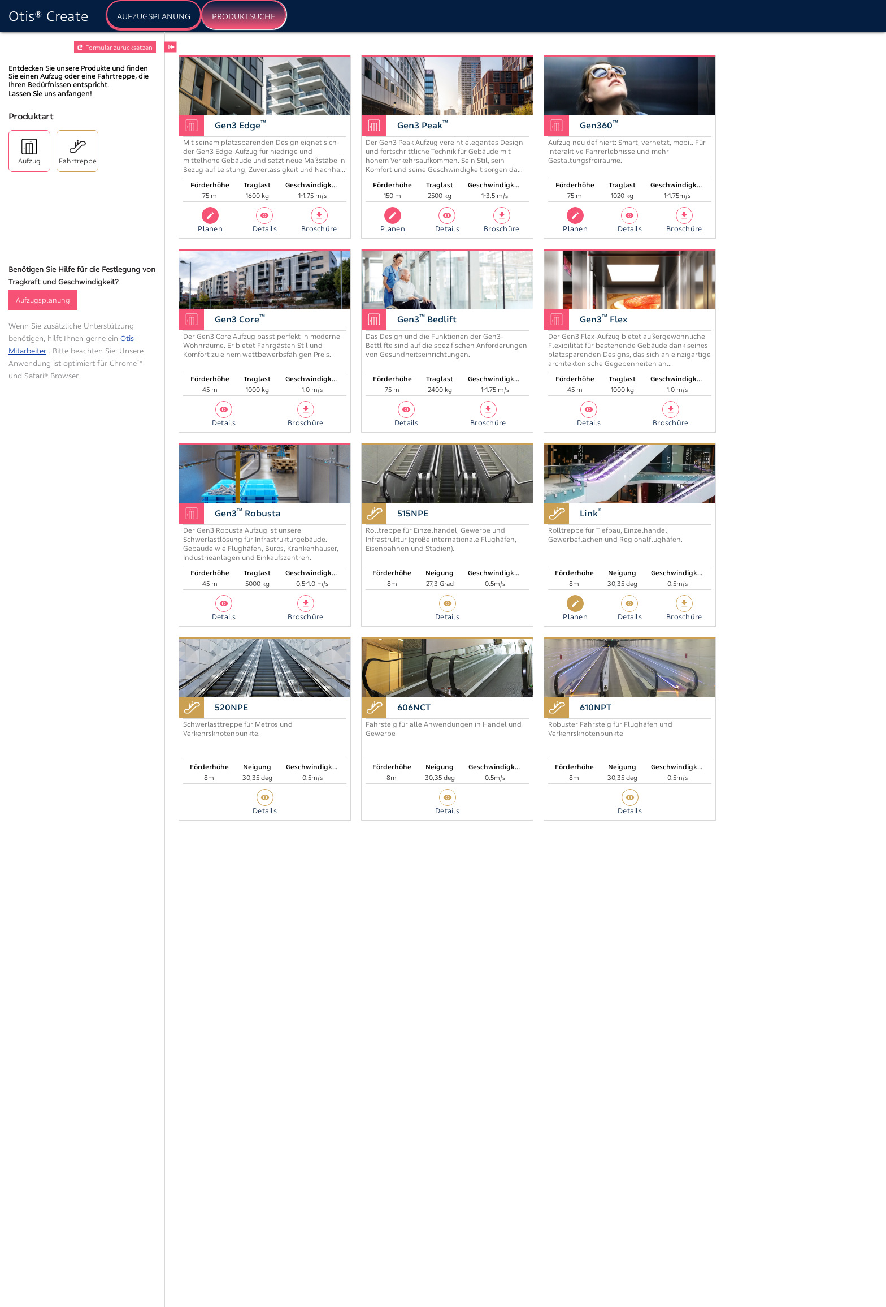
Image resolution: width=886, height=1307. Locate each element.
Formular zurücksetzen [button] (115, 47)
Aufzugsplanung (43, 300)
